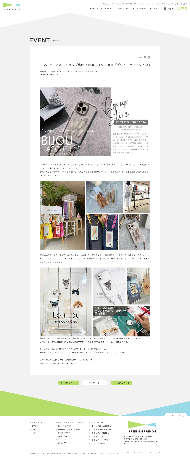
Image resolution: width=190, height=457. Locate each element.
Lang (169, 8)
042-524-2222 (141, 439)
